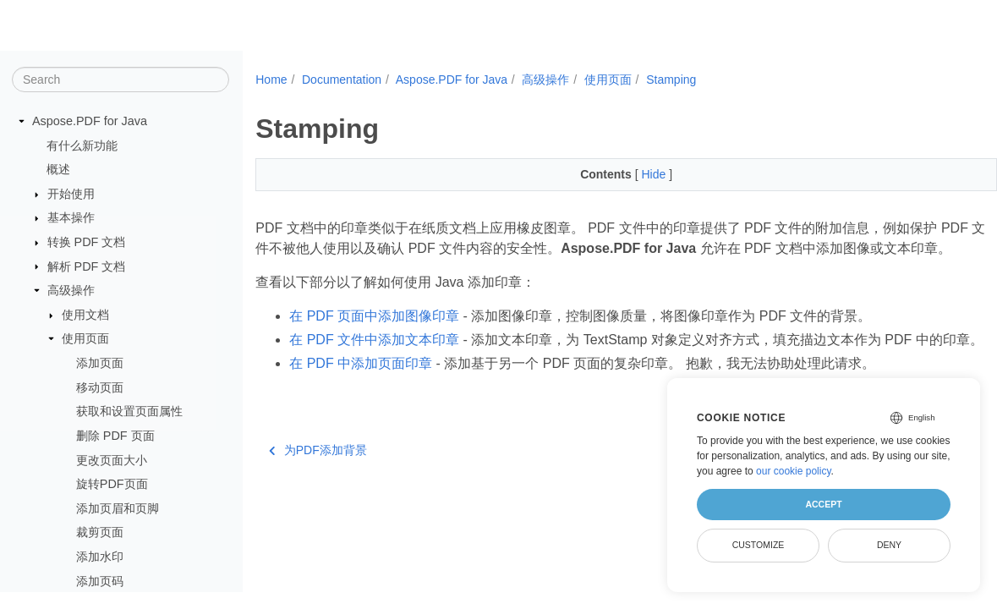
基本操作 (71, 217)
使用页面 (85, 338)
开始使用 (71, 193)
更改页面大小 (111, 460)
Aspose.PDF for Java (89, 121)
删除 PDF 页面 (115, 435)
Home (271, 79)
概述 (58, 169)
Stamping (671, 79)
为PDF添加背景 (318, 490)
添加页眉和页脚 (117, 508)
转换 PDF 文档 (86, 242)
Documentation (341, 79)
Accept (823, 504)
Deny (889, 545)
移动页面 (99, 387)
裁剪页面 (99, 532)
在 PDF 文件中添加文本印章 (374, 360)
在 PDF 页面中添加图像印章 (374, 336)
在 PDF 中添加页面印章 (360, 404)
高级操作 (71, 290)
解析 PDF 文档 (86, 266)
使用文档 (85, 314)
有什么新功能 (82, 145)
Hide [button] (630, 174)
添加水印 (99, 556)
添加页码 (99, 581)
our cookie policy (793, 471)
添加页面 (99, 363)
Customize (758, 545)
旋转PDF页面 (112, 484)
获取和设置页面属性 (129, 411)
